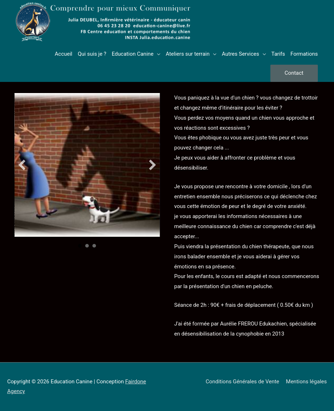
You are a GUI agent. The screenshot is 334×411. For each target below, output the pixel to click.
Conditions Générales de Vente (242, 381)
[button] (22, 165)
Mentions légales (306, 381)
